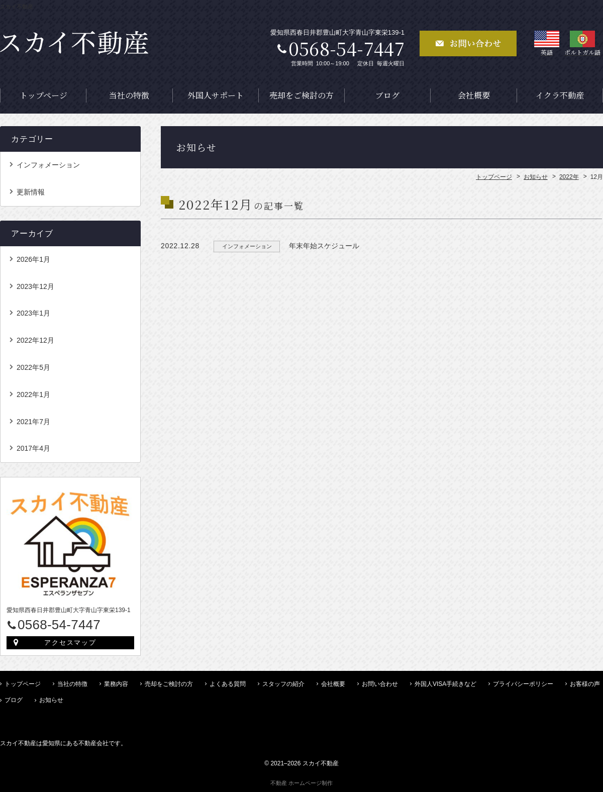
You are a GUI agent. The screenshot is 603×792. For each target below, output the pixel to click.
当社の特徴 (129, 95)
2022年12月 (35, 340)
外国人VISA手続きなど (445, 683)
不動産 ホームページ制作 (301, 783)
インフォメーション (48, 165)
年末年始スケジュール (324, 246)
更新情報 (31, 192)
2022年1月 (33, 394)
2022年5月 (33, 367)
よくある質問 (228, 683)
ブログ (387, 95)
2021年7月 (33, 422)
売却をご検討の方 (301, 95)
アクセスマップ (70, 642)
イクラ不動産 (560, 95)
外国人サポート (215, 95)
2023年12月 (35, 286)
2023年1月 (33, 313)
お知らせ (51, 700)
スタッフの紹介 (283, 683)
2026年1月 (33, 259)
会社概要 (474, 95)
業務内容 (116, 683)
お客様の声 (585, 683)
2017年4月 (33, 448)
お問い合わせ (380, 683)
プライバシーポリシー (523, 683)
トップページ (43, 95)
